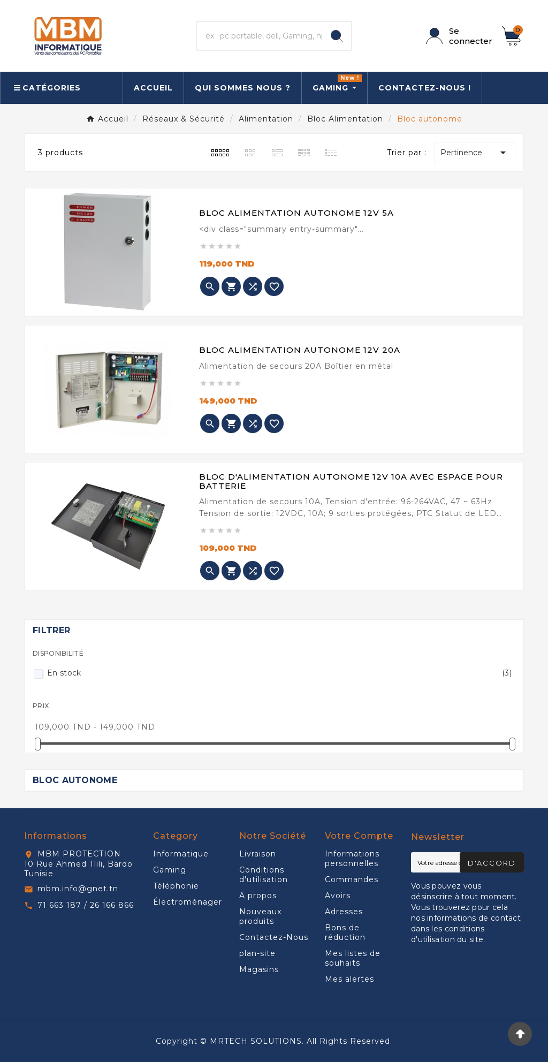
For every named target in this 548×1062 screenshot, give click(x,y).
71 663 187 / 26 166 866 (85, 905)
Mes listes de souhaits (352, 958)
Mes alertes (349, 979)
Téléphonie (176, 886)
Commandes (351, 879)
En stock (279, 673)
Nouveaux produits (260, 916)
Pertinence (474, 152)
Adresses (344, 911)
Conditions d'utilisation (263, 874)
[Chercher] (259, 36)
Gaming (169, 870)
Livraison (257, 854)
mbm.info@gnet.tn (77, 888)
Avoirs (338, 895)
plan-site (257, 953)
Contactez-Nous (273, 937)
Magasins (259, 969)
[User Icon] (457, 36)
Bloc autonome (75, 780)
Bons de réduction (345, 932)
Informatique (181, 854)
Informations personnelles (352, 858)
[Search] (336, 36)
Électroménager (187, 902)
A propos (258, 895)
